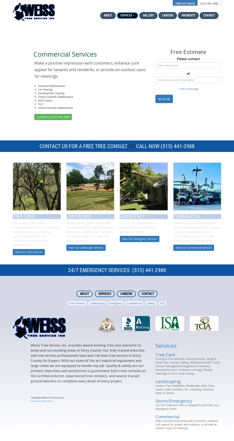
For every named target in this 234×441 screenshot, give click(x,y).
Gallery (148, 15)
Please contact (188, 59)
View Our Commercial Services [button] (194, 247)
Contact (209, 15)
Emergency (115, 303)
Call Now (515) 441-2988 (165, 146)
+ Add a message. (188, 89)
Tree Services (77, 303)
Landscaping (97, 303)
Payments (188, 15)
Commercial (134, 303)
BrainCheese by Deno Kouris (42, 401)
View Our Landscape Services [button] (86, 247)
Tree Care (165, 355)
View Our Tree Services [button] (28, 252)
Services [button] (127, 15)
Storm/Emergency (173, 401)
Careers (167, 15)
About (108, 15)
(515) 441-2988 (209, 3)
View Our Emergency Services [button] (139, 239)
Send (164, 99)
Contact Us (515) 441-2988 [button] (53, 117)
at (188, 73)
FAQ (162, 303)
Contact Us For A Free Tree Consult (83, 146)
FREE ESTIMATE (185, 3)
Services (104, 294)
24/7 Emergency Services (99, 270)
